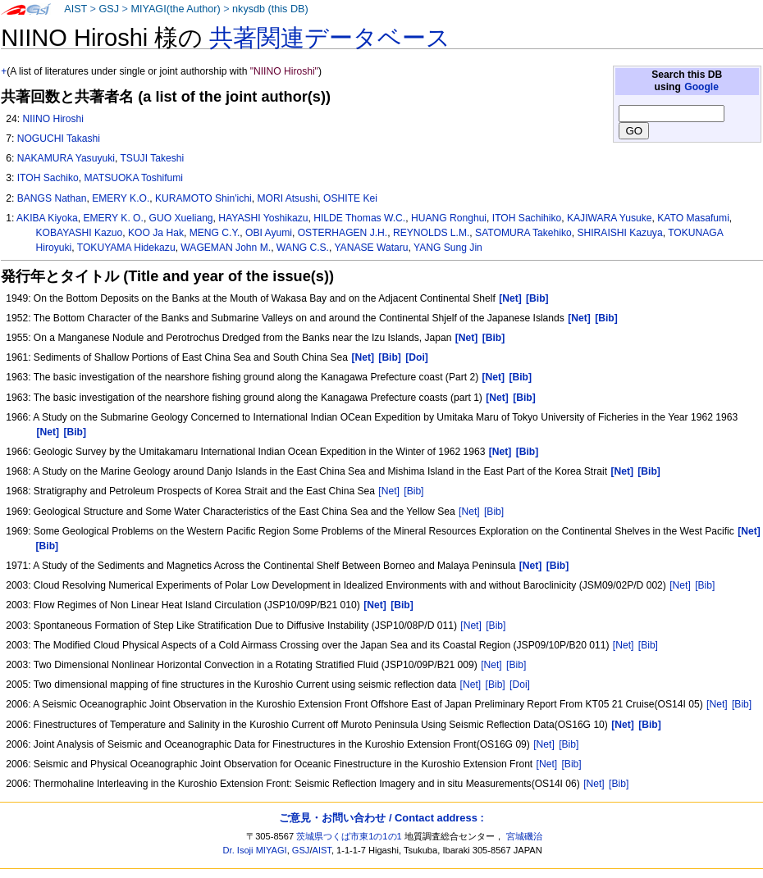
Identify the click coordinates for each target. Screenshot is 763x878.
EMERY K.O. (120, 198)
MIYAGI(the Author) (175, 9)
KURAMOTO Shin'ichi (203, 198)
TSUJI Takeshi (152, 158)
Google (701, 87)
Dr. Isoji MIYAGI (255, 850)
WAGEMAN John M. (225, 247)
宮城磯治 (524, 836)
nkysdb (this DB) (270, 9)
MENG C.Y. (215, 233)
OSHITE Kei (350, 198)
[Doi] (519, 684)
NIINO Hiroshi (53, 119)
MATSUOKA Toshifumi (134, 178)
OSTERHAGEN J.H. (343, 233)
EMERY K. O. (113, 218)
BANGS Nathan (52, 198)
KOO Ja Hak (156, 233)
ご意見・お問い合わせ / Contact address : (381, 818)
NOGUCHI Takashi (58, 138)
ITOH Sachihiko (526, 218)
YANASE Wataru (371, 247)
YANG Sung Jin (447, 247)
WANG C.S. (302, 247)
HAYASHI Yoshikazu (263, 218)
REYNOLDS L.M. (431, 233)
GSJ (108, 9)
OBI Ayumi (268, 233)
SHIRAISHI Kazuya (619, 233)
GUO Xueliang (181, 218)
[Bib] (413, 491)
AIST (75, 9)
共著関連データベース (329, 38)
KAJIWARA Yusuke (609, 218)
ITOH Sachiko (48, 178)
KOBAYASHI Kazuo (79, 233)
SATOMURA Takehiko (523, 233)
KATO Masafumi (693, 218)
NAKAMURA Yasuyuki (66, 158)
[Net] (389, 491)
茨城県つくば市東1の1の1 (349, 836)
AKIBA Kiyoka (47, 218)
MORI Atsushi (287, 198)
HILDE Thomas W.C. (359, 218)
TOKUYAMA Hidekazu (126, 247)
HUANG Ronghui (449, 218)
